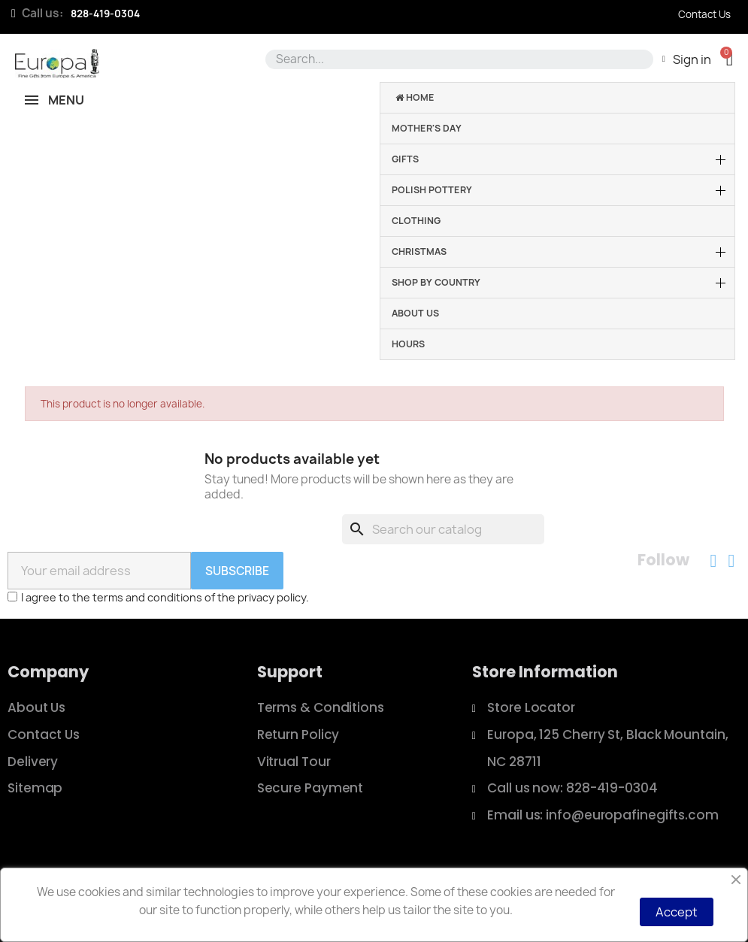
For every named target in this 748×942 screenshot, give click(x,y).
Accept (677, 912)
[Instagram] (731, 561)
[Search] (443, 529)
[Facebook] (713, 561)
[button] (729, 59)
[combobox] (457, 59)
